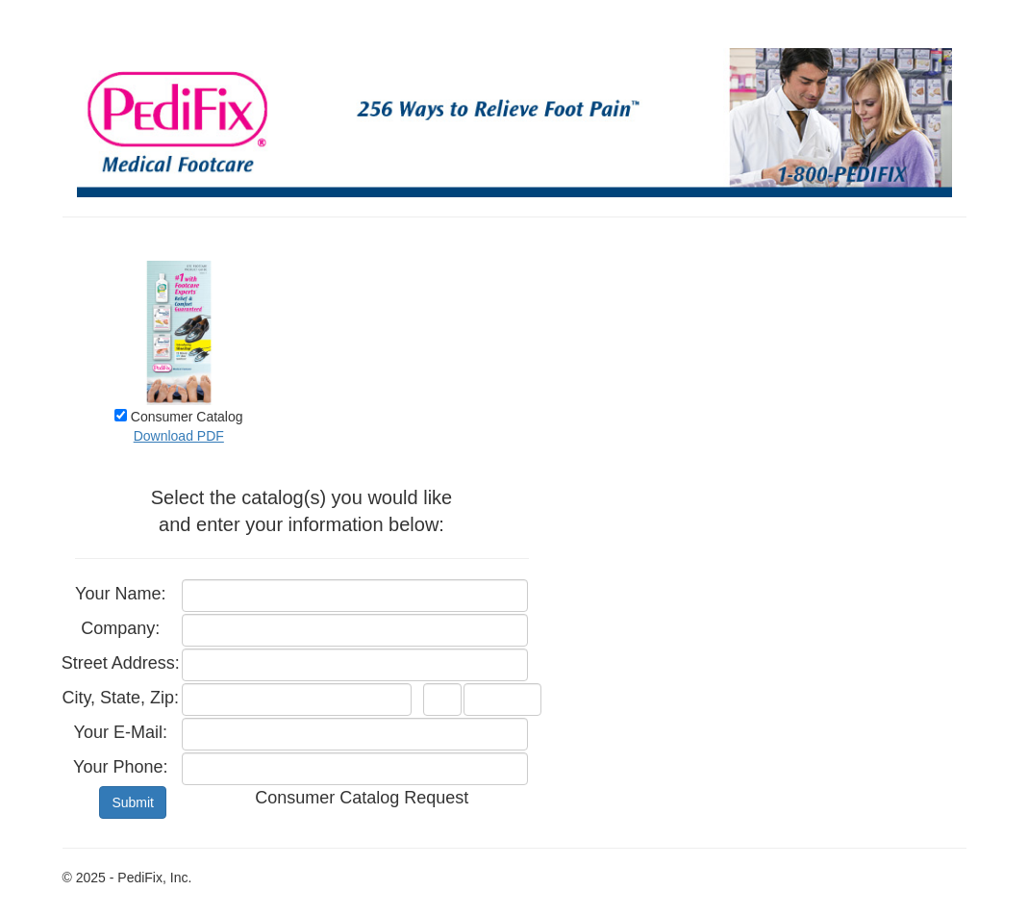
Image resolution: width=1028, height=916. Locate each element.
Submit (133, 802)
